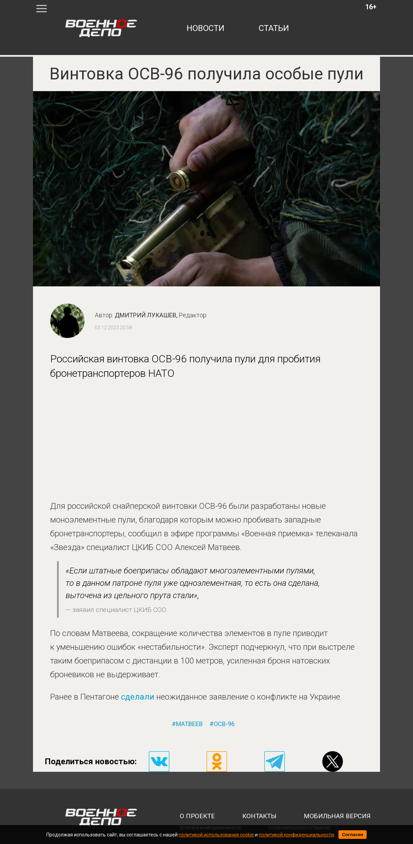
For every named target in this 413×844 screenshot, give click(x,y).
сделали (138, 697)
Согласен (352, 834)
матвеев (189, 724)
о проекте (197, 816)
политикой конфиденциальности (296, 834)
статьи (274, 28)
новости (205, 28)
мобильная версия (337, 816)
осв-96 (224, 724)
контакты (259, 816)
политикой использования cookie (216, 834)
